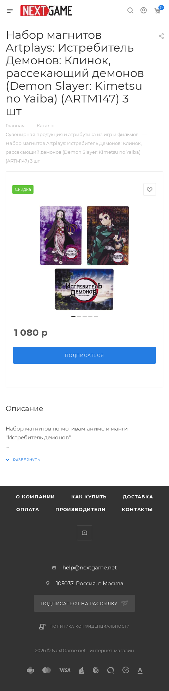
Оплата (27, 509)
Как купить (89, 496)
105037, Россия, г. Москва (89, 583)
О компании (35, 496)
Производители (80, 509)
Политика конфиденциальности (90, 626)
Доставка (138, 496)
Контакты (137, 509)
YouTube (84, 532)
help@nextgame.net (89, 567)
